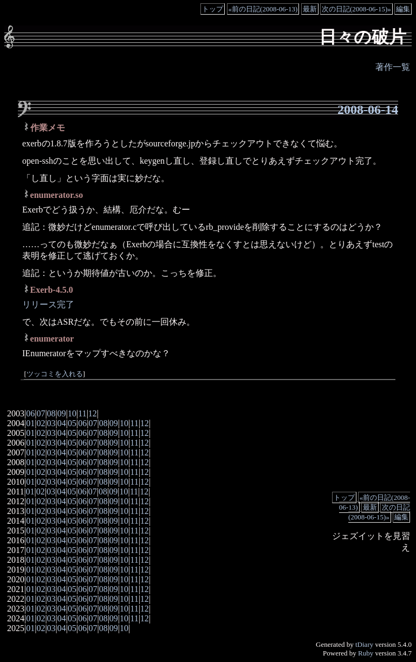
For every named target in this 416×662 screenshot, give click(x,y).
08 (51, 413)
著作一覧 (392, 67)
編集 (403, 9)
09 (61, 413)
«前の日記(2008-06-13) (263, 9)
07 (40, 413)
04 (61, 423)
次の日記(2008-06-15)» (356, 9)
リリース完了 (48, 304)
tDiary (364, 644)
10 (72, 413)
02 (40, 423)
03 (51, 423)
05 (72, 423)
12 (92, 413)
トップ (212, 9)
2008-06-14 (367, 109)
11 (82, 413)
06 (30, 413)
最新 (310, 9)
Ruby (365, 653)
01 (30, 423)
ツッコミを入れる (55, 374)
